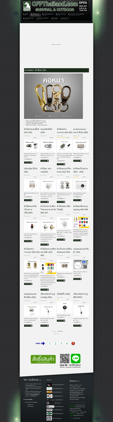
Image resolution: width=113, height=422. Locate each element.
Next (59, 331)
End (62, 331)
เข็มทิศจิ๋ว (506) (63, 294)
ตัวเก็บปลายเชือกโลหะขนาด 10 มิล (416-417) (48, 209)
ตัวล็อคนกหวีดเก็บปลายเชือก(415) (30, 209)
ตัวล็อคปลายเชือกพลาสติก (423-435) (48, 252)
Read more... (27, 162)
